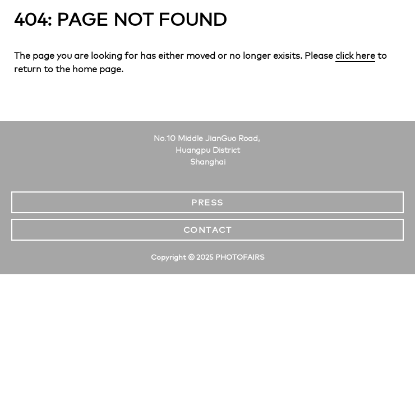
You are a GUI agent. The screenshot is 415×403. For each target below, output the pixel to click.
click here (355, 55)
